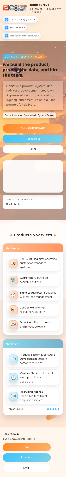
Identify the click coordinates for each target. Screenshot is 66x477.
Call (26, 447)
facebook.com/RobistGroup (22, 35)
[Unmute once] (57, 187)
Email (33, 149)
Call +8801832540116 (33, 128)
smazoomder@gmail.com (20, 19)
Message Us (33, 138)
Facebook (26, 457)
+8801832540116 (15, 27)
